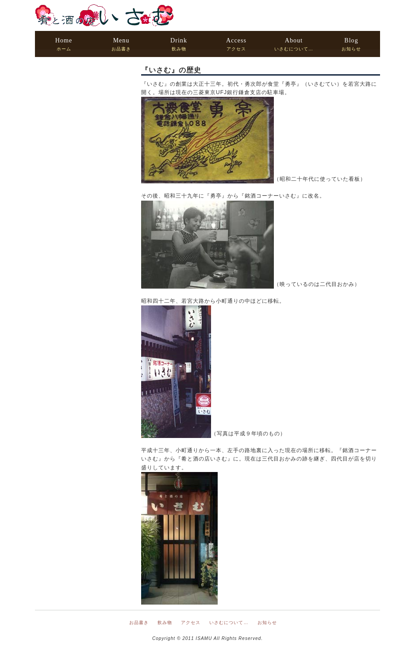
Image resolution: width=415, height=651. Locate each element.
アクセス (236, 44)
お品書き (121, 44)
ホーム (63, 44)
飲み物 (178, 44)
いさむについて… (293, 44)
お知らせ (351, 44)
